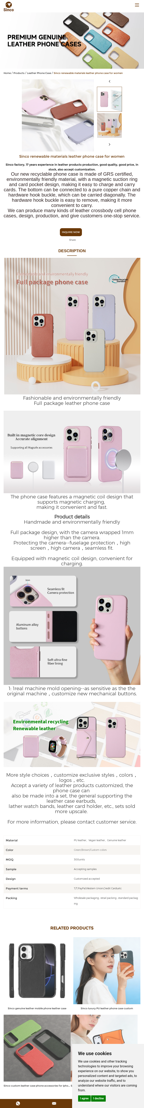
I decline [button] (98, 1098)
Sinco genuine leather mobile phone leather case (37, 1008)
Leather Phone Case (39, 73)
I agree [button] (84, 1098)
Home (7, 73)
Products (18, 73)
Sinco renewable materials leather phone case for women (88, 73)
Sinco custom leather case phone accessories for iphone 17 (37, 1085)
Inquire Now (71, 232)
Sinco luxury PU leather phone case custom (107, 1008)
